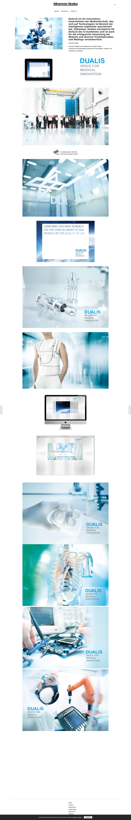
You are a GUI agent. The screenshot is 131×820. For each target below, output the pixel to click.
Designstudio (72, 809)
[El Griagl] (1, 410)
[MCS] (65, 4)
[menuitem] (56, 11)
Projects (71, 814)
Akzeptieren (88, 817)
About (70, 802)
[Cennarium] (129, 410)
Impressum (72, 811)
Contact (71, 805)
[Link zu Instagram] (115, 4)
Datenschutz (72, 807)
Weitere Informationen (77, 817)
